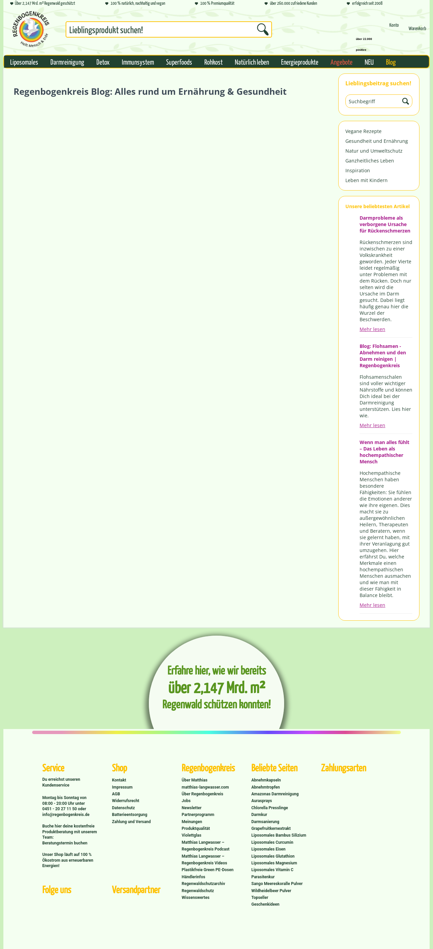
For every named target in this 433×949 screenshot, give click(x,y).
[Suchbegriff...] (169, 29)
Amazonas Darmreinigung (275, 794)
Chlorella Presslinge (269, 807)
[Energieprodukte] (299, 62)
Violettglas (191, 835)
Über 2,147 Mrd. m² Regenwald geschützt (42, 3)
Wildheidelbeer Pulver (271, 890)
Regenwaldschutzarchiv (203, 883)
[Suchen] (263, 29)
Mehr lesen (372, 329)
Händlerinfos (193, 877)
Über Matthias (194, 780)
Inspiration (357, 170)
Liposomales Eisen (268, 849)
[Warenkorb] (417, 31)
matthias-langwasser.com (205, 787)
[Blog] (391, 62)
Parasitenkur (263, 877)
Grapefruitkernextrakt (271, 828)
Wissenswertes (195, 897)
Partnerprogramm (198, 814)
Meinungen (192, 821)
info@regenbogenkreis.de (65, 814)
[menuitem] (169, 30)
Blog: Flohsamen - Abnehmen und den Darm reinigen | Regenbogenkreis (383, 356)
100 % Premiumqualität (214, 3)
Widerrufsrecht (125, 800)
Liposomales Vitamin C (272, 869)
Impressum (122, 787)
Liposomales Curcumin (272, 842)
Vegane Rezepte (363, 131)
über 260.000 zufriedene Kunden (291, 3)
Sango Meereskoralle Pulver (277, 883)
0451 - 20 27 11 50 (60, 809)
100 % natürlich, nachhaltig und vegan (135, 3)
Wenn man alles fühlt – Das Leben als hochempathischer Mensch (384, 452)
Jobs (186, 800)
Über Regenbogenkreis (202, 794)
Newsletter (192, 807)
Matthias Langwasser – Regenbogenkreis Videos (204, 859)
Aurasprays (261, 800)
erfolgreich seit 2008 (365, 3)
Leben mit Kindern (366, 180)
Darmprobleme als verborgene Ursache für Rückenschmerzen (385, 224)
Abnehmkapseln (266, 780)
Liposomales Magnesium (274, 863)
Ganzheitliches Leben (369, 160)
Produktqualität (196, 828)
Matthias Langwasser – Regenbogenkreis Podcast (205, 846)
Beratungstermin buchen (64, 843)
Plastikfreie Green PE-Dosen (207, 869)
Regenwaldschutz (198, 890)
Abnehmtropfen (265, 787)
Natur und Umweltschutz (374, 151)
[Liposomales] (24, 62)
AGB (116, 794)
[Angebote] (341, 62)
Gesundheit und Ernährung (376, 141)
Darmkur (259, 814)
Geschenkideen (265, 904)
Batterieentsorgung (129, 814)
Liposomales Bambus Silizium (278, 835)
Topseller (259, 897)
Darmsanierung (265, 821)
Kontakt (119, 780)
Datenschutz (123, 807)
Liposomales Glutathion (273, 856)
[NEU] (369, 62)
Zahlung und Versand (131, 821)
